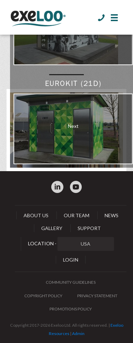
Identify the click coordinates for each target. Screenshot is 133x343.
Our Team (76, 215)
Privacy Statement (97, 295)
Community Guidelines (71, 282)
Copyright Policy (43, 295)
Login (70, 260)
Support (89, 228)
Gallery (51, 228)
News (111, 215)
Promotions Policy (71, 308)
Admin (78, 333)
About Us (36, 215)
